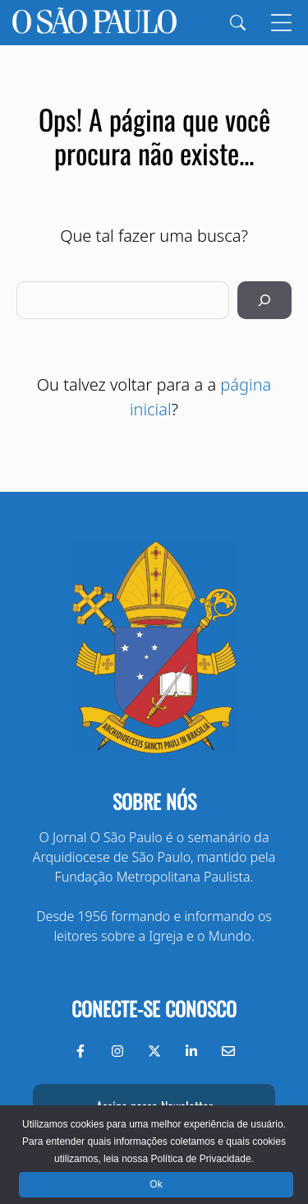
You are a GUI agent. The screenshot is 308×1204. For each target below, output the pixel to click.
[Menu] (281, 22)
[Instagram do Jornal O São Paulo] (117, 1051)
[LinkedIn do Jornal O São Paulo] (191, 1051)
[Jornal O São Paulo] (94, 23)
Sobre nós (154, 801)
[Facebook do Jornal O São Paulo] (80, 1051)
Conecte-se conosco (154, 1008)
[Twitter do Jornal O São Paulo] (154, 1051)
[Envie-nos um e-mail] (228, 1051)
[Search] (238, 22)
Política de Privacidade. (201, 1159)
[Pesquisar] (264, 300)
